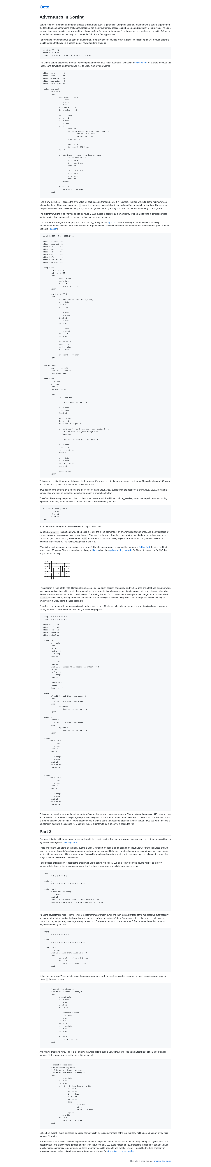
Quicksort (112, 222)
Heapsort (53, 229)
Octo (44, 7)
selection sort (140, 63)
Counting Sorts (70, 842)
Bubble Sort (144, 547)
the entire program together (121, 1151)
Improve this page (162, 1161)
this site (95, 550)
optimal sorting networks (120, 550)
